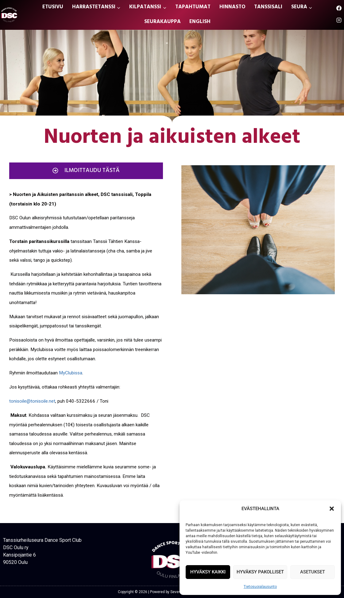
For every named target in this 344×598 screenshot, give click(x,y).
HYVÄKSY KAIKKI (208, 572)
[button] (332, 509)
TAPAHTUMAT (193, 7)
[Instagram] (339, 20)
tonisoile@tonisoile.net (32, 401)
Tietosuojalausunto (260, 586)
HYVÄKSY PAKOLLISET (260, 572)
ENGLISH (200, 22)
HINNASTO (232, 7)
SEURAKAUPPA (162, 22)
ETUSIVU (52, 7)
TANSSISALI (268, 7)
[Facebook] (339, 8)
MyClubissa (70, 373)
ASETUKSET (312, 572)
